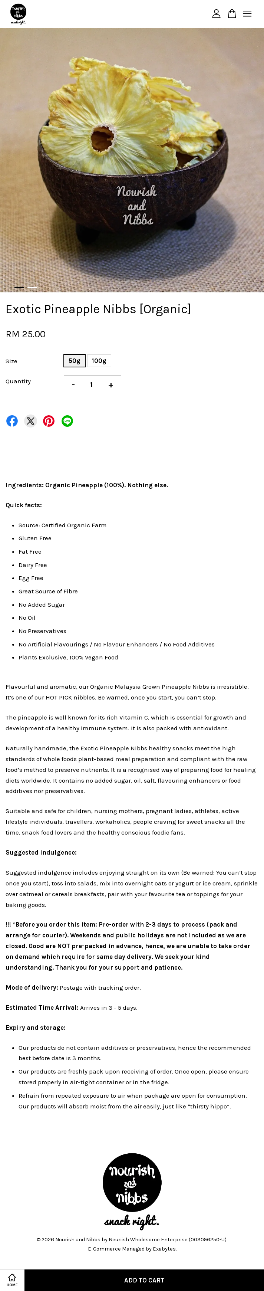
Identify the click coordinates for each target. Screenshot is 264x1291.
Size (11, 361)
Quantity (18, 381)
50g (74, 360)
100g (99, 360)
